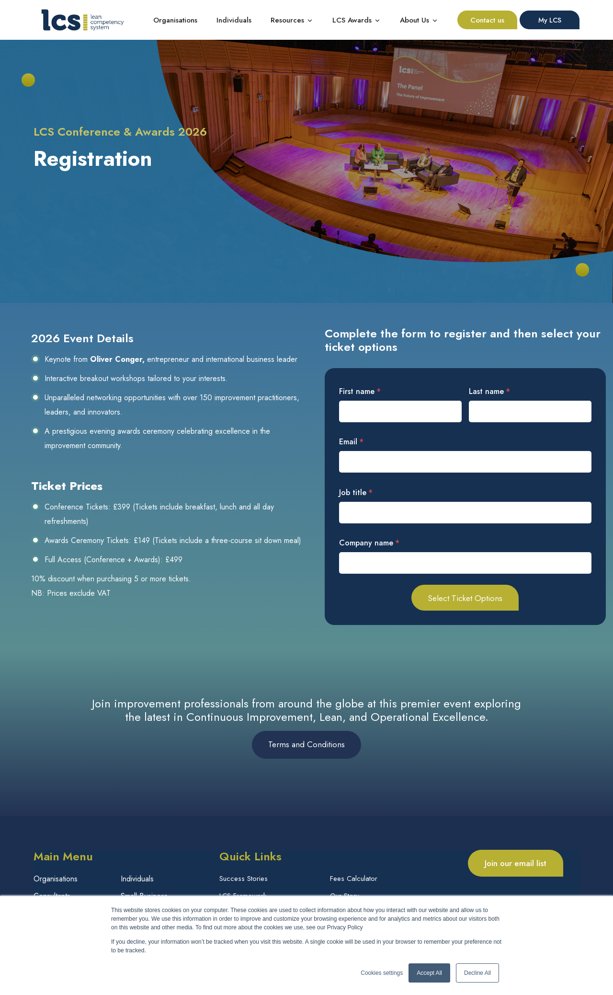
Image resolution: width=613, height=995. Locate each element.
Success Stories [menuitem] (243, 880)
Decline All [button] (477, 973)
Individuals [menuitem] (137, 879)
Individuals (233, 20)
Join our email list (515, 863)
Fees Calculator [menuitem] (353, 880)
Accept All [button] (429, 973)
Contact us (487, 20)
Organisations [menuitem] (56, 879)
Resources (287, 20)
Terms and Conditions (306, 745)
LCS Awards (352, 20)
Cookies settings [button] (382, 973)
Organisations (175, 20)
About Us (414, 20)
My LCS (549, 20)
